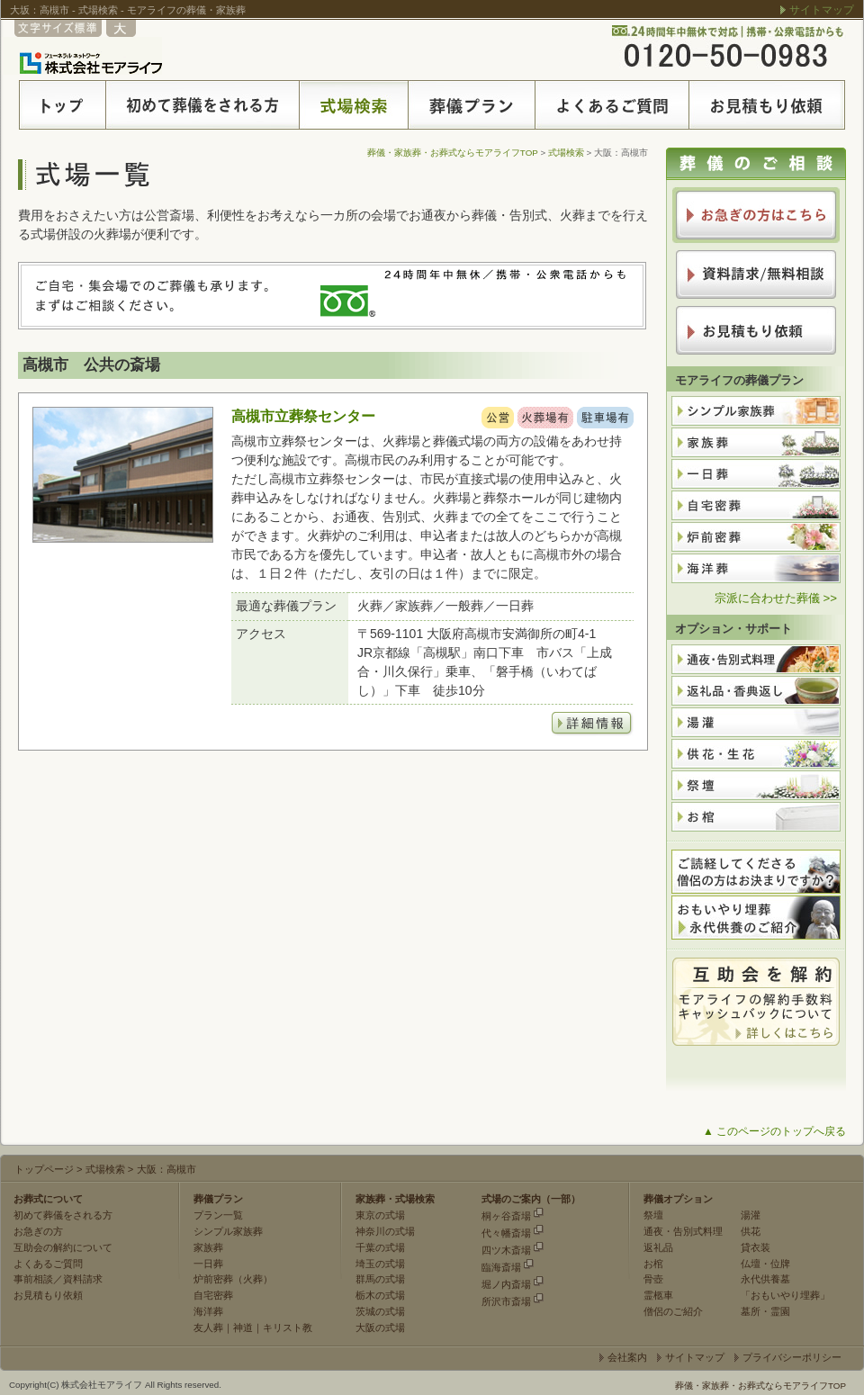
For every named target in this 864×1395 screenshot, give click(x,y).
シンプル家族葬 (228, 1231)
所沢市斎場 (506, 1301)
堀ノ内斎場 (506, 1284)
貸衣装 (755, 1247)
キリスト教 (287, 1327)
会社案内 (627, 1357)
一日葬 (208, 1263)
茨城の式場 (380, 1311)
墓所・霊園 (765, 1311)
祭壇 (653, 1215)
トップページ (44, 1169)
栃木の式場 (380, 1295)
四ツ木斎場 (506, 1250)
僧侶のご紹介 (673, 1311)
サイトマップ (821, 10)
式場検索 (566, 153)
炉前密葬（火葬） (233, 1279)
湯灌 (750, 1215)
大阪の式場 (380, 1327)
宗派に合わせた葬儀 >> (776, 598)
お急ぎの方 (38, 1231)
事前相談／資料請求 (58, 1279)
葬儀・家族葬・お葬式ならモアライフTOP (452, 153)
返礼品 (658, 1247)
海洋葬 (208, 1311)
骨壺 (653, 1279)
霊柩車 (658, 1295)
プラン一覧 (218, 1215)
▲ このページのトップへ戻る (774, 1131)
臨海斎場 (501, 1267)
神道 (243, 1327)
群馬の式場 (380, 1279)
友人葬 (208, 1327)
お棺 (653, 1263)
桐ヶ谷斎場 (506, 1215)
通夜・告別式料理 (683, 1231)
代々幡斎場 (506, 1233)
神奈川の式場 (385, 1231)
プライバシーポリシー (792, 1357)
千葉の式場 (380, 1247)
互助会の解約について (63, 1247)
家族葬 (208, 1247)
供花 (750, 1231)
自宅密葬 (213, 1295)
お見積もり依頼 (48, 1295)
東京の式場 (380, 1215)
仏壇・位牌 (765, 1263)
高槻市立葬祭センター (303, 416)
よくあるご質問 (48, 1263)
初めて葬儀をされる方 (63, 1215)
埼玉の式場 (380, 1263)
